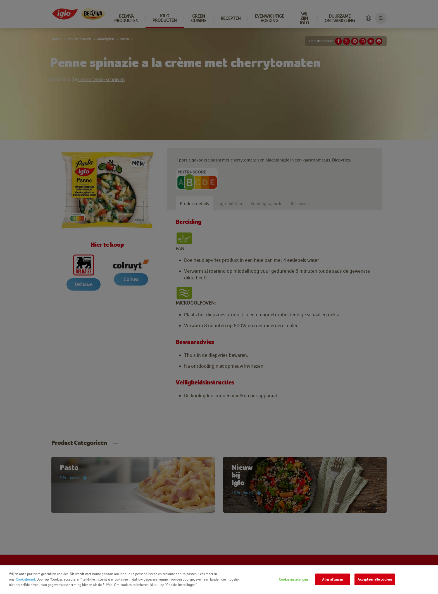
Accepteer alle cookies (375, 579)
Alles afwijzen (332, 579)
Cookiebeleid (25, 579)
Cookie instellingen (293, 579)
